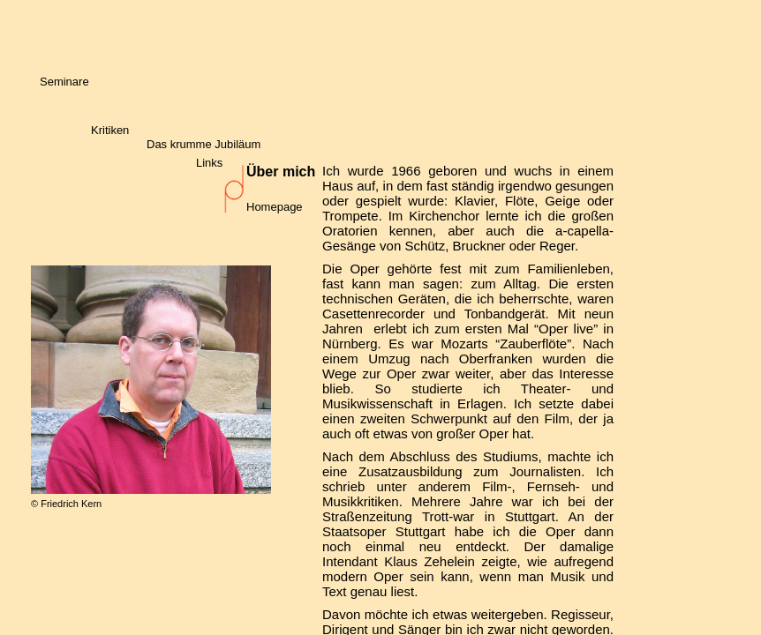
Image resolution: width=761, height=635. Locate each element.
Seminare (64, 81)
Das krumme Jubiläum (203, 144)
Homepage (274, 206)
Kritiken (110, 130)
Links (209, 162)
